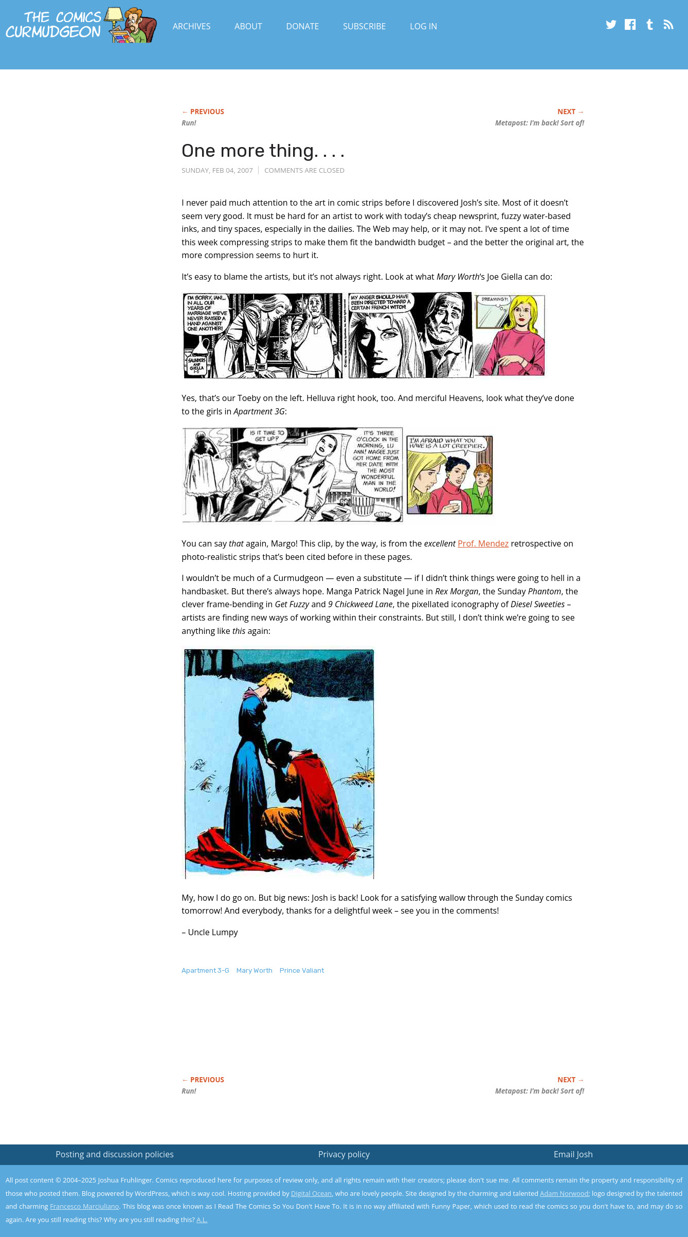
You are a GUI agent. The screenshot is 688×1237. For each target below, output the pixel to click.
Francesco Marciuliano (84, 1206)
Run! (189, 123)
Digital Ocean (311, 1193)
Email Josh (573, 1154)
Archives (192, 26)
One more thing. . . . (263, 150)
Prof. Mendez (483, 543)
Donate (302, 26)
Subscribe (364, 26)
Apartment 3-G (205, 970)
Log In (423, 26)
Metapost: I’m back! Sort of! (539, 123)
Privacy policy (344, 1154)
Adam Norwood (564, 1193)
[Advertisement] (369, 1036)
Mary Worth (255, 970)
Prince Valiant (302, 970)
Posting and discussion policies (115, 1154)
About (248, 26)
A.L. (202, 1219)
